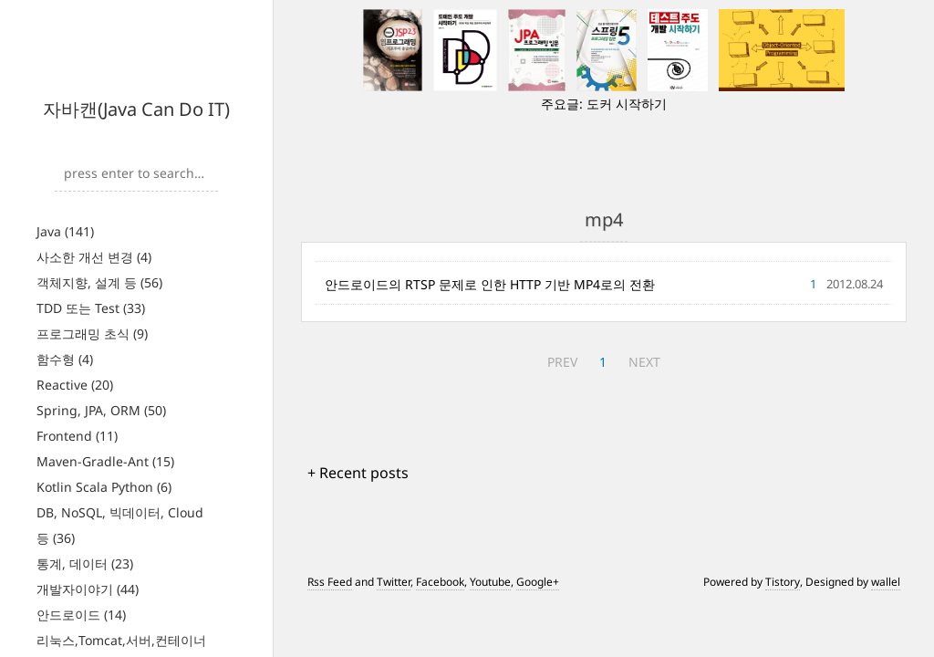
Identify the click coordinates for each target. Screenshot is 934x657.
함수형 (64, 359)
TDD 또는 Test (90, 308)
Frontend (77, 435)
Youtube (490, 581)
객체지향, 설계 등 (99, 282)
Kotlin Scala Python (103, 486)
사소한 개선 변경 (93, 257)
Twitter (393, 581)
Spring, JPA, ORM (101, 410)
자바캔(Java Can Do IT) (136, 109)
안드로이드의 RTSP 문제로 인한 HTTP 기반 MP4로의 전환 (490, 284)
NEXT (644, 361)
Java (65, 231)
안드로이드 (81, 614)
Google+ (537, 581)
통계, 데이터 (84, 563)
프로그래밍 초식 (92, 333)
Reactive (74, 384)
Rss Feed (329, 581)
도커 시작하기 (626, 103)
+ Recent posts (358, 473)
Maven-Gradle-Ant (105, 461)
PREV (562, 361)
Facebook (440, 581)
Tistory (782, 581)
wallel (885, 581)
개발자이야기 (87, 589)
